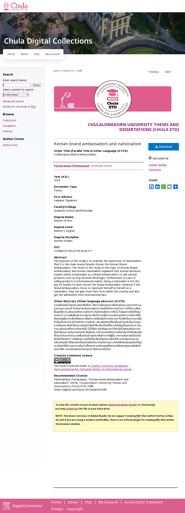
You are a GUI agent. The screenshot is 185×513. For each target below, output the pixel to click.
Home (56, 71)
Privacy (57, 509)
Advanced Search (13, 101)
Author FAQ (10, 145)
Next (167, 71)
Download (163, 146)
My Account (108, 502)
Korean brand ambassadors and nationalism (97, 144)
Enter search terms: (15, 80)
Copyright (75, 509)
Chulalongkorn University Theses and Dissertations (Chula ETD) (133, 127)
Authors (8, 131)
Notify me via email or (19, 107)
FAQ (88, 502)
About (73, 502)
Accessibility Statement (144, 502)
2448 (79, 71)
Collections (9, 120)
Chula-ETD (68, 71)
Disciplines (9, 126)
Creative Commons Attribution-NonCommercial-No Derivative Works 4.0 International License (93, 367)
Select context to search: (18, 90)
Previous (154, 71)
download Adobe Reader (122, 405)
